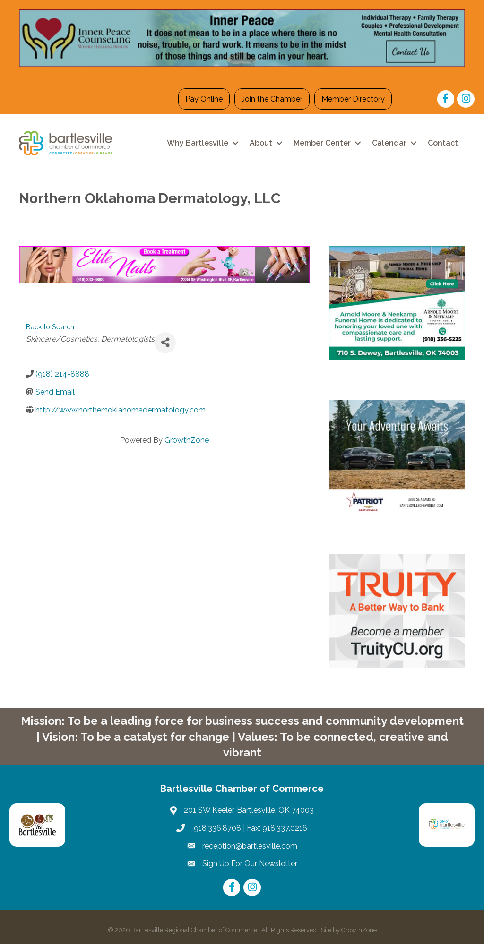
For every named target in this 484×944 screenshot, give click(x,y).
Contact (443, 142)
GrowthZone (186, 440)
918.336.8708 (216, 828)
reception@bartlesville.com (249, 845)
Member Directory (353, 98)
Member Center (322, 142)
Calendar (389, 142)
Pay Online (204, 98)
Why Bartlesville (197, 142)
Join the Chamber (272, 98)
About (261, 142)
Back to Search (50, 327)
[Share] (165, 342)
